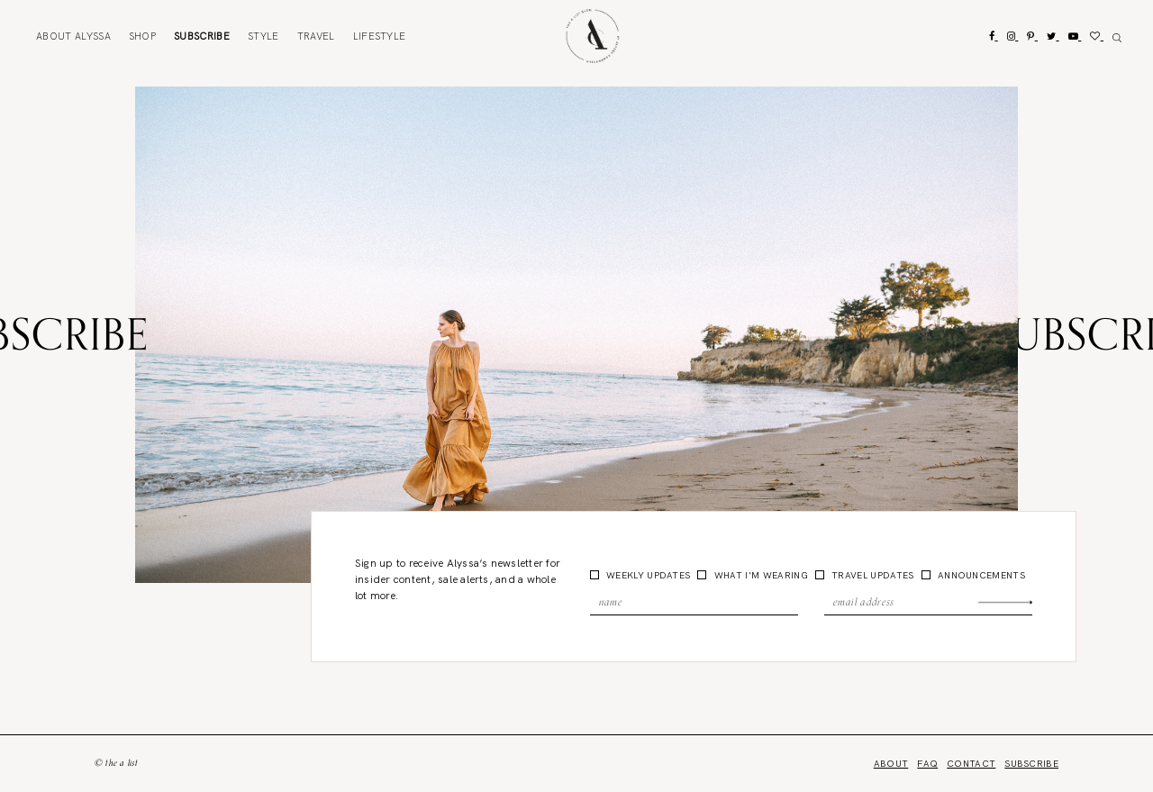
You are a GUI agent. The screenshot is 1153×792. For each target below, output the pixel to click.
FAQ (927, 763)
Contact (971, 763)
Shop (142, 36)
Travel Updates (871, 575)
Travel (316, 36)
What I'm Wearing (759, 575)
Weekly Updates (647, 575)
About (73, 36)
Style (263, 36)
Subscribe (202, 36)
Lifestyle (379, 36)
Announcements (980, 575)
